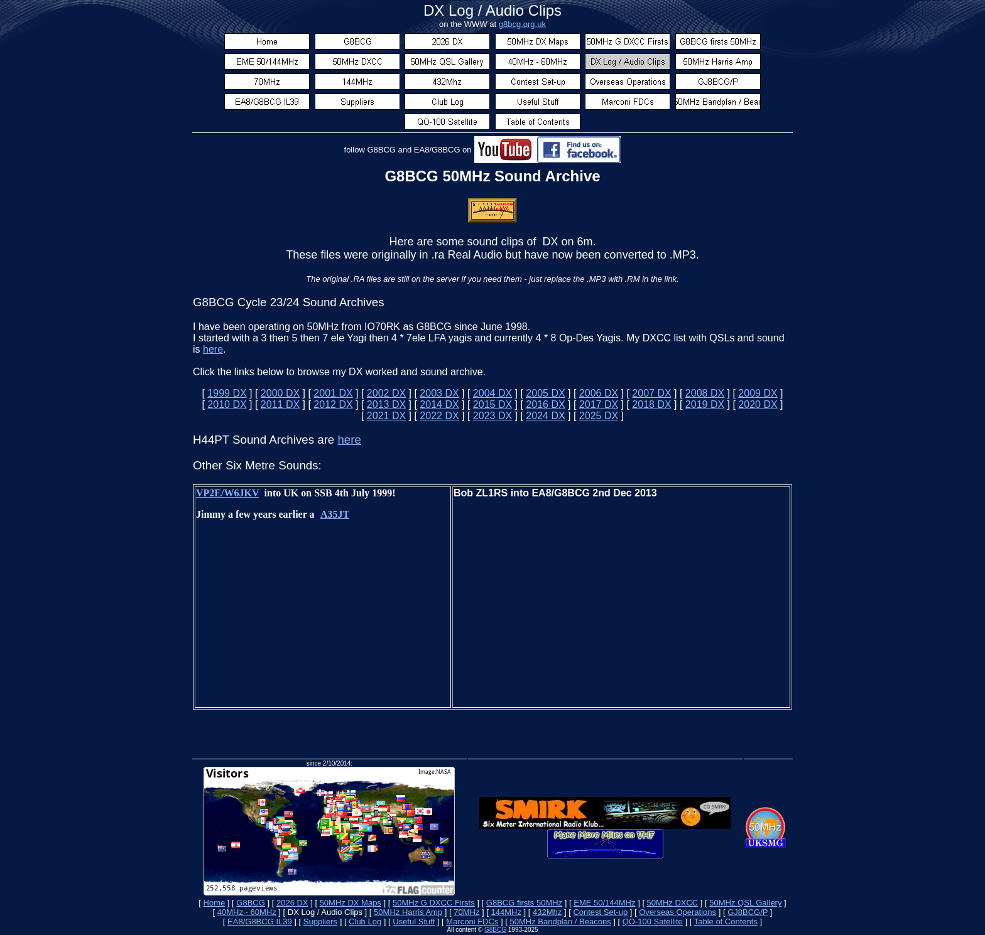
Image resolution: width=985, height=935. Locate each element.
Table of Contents (726, 921)
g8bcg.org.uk (522, 24)
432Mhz (547, 912)
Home (215, 902)
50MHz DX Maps (350, 902)
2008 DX (704, 393)
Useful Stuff (414, 921)
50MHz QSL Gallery (745, 902)
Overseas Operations (677, 912)
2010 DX (226, 404)
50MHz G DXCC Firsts (434, 902)
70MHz (466, 912)
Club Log (365, 921)
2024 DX (545, 415)
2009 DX (757, 393)
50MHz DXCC (673, 902)
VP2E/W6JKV (227, 493)
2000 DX (280, 393)
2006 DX (598, 393)
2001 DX (332, 393)
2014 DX (439, 404)
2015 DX (492, 404)
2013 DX (386, 404)
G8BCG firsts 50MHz (524, 902)
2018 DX (651, 404)
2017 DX (598, 404)
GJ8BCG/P (747, 912)
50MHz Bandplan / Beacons (560, 921)
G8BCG (250, 902)
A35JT (334, 514)
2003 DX (439, 393)
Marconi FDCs (472, 921)
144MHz (506, 912)
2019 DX (704, 404)
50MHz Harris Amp (408, 912)
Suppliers (320, 921)
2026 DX (292, 902)
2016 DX (545, 404)
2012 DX (332, 404)
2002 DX (386, 393)
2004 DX (492, 393)
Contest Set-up (600, 912)
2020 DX (757, 404)
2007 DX (651, 393)
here (213, 349)
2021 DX (386, 415)
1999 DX (226, 393)
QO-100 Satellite (653, 921)
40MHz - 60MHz (246, 912)
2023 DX (492, 415)
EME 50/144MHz (604, 902)
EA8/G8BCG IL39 (259, 921)
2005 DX (545, 393)
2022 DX (439, 415)
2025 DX (598, 415)
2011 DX (280, 404)
